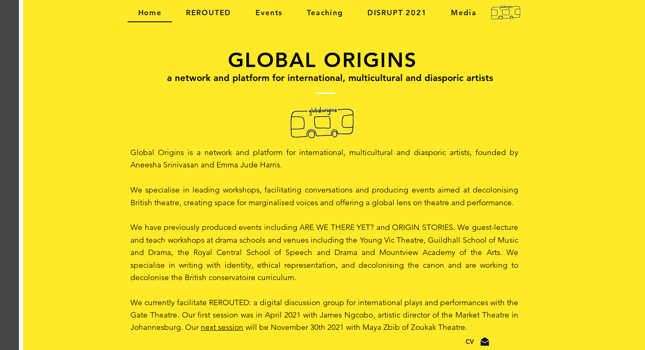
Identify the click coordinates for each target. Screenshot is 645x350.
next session (222, 327)
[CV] (470, 342)
